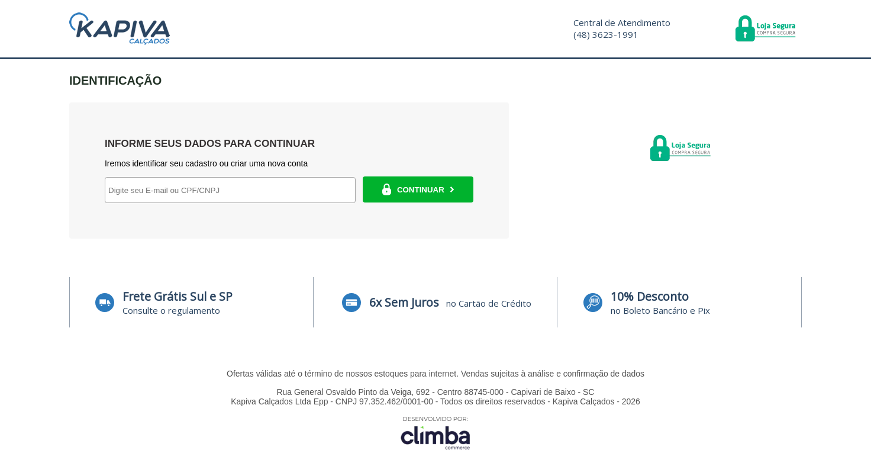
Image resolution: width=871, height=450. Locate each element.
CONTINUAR (418, 189)
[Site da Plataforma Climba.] (435, 432)
